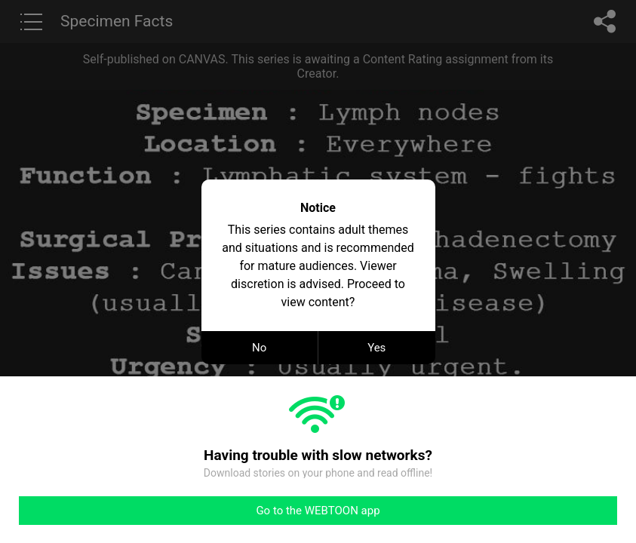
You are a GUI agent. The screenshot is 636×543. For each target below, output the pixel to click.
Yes (376, 347)
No (259, 347)
